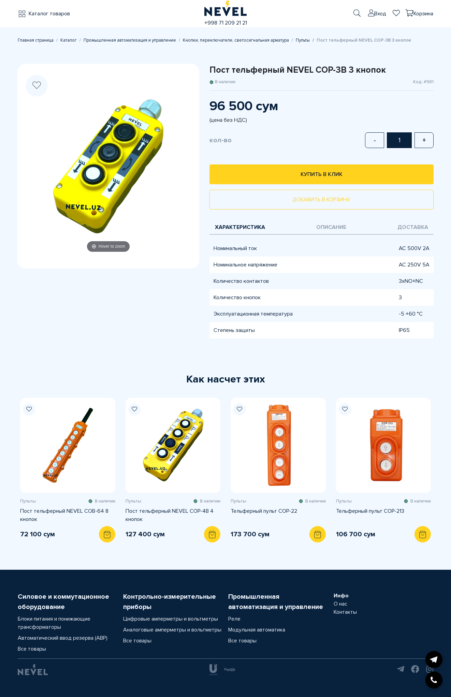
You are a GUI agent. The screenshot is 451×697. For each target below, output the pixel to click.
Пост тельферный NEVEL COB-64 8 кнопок (64, 515)
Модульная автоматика (256, 629)
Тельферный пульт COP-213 (370, 511)
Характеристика (240, 227)
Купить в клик (322, 174)
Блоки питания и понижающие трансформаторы (54, 622)
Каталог (68, 40)
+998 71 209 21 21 (225, 22)
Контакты (345, 612)
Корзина (423, 13)
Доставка (412, 227)
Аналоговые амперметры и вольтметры (172, 629)
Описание (331, 227)
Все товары (32, 648)
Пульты (303, 40)
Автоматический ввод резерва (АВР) (62, 638)
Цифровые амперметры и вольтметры (170, 618)
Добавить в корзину (321, 199)
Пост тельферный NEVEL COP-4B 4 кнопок (170, 515)
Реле (234, 618)
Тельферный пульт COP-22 (264, 511)
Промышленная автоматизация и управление (130, 40)
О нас (340, 603)
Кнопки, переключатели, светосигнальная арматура (236, 40)
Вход (380, 13)
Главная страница (36, 40)
